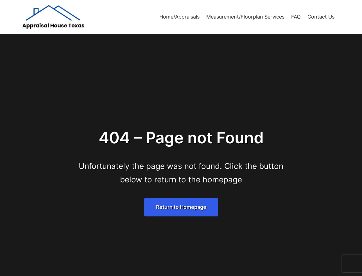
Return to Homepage (181, 207)
